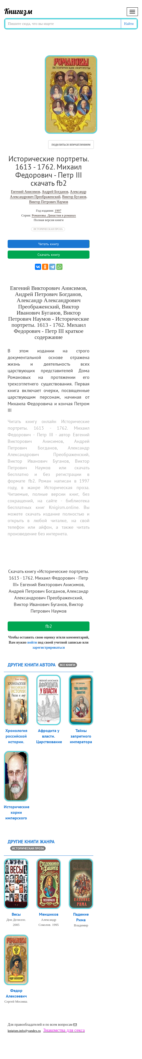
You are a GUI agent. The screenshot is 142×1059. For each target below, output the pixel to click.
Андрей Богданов (55, 192)
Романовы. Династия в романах (54, 215)
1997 (58, 210)
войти (32, 642)
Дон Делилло (15, 920)
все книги (67, 665)
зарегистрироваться (48, 647)
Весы (16, 914)
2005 (16, 925)
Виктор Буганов (74, 197)
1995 (55, 925)
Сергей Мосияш (15, 1002)
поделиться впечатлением (70, 144)
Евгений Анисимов (25, 192)
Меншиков (48, 914)
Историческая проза (48, 229)
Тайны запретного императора (81, 736)
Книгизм (18, 11)
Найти (129, 24)
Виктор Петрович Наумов (48, 202)
